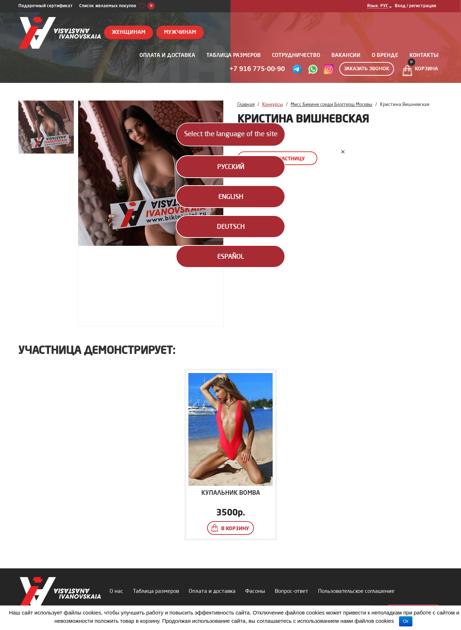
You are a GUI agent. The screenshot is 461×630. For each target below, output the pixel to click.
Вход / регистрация (415, 6)
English (230, 197)
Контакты (424, 55)
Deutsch (231, 227)
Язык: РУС (377, 6)
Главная (246, 104)
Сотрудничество (296, 55)
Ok (405, 621)
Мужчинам (180, 32)
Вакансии (346, 55)
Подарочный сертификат (45, 6)
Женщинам (129, 32)
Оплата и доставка (167, 55)
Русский (230, 167)
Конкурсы (272, 104)
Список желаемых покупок (117, 6)
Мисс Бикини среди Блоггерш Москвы (331, 104)
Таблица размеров (233, 55)
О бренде (385, 55)
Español (230, 257)
